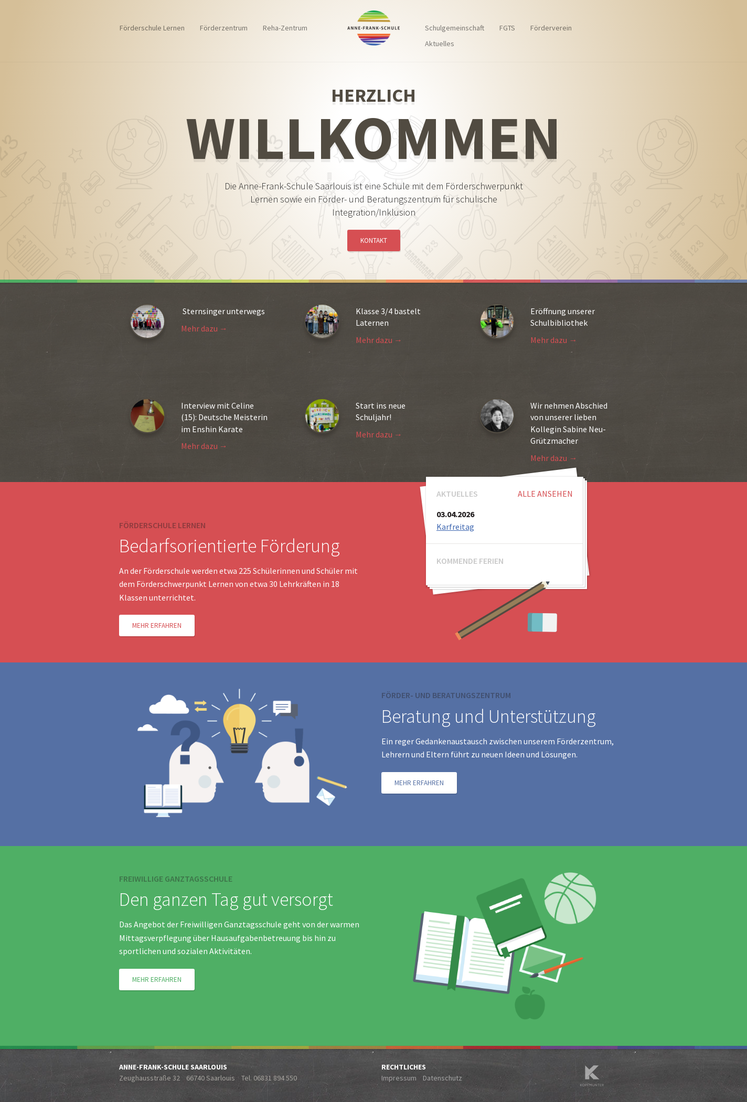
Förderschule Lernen (152, 28)
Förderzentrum (224, 28)
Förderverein (551, 28)
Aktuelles (439, 43)
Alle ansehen (545, 493)
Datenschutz (442, 1078)
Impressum (399, 1078)
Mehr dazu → (204, 328)
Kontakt (373, 240)
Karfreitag (455, 526)
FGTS (507, 28)
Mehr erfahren (157, 625)
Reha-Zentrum (285, 28)
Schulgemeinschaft (454, 28)
